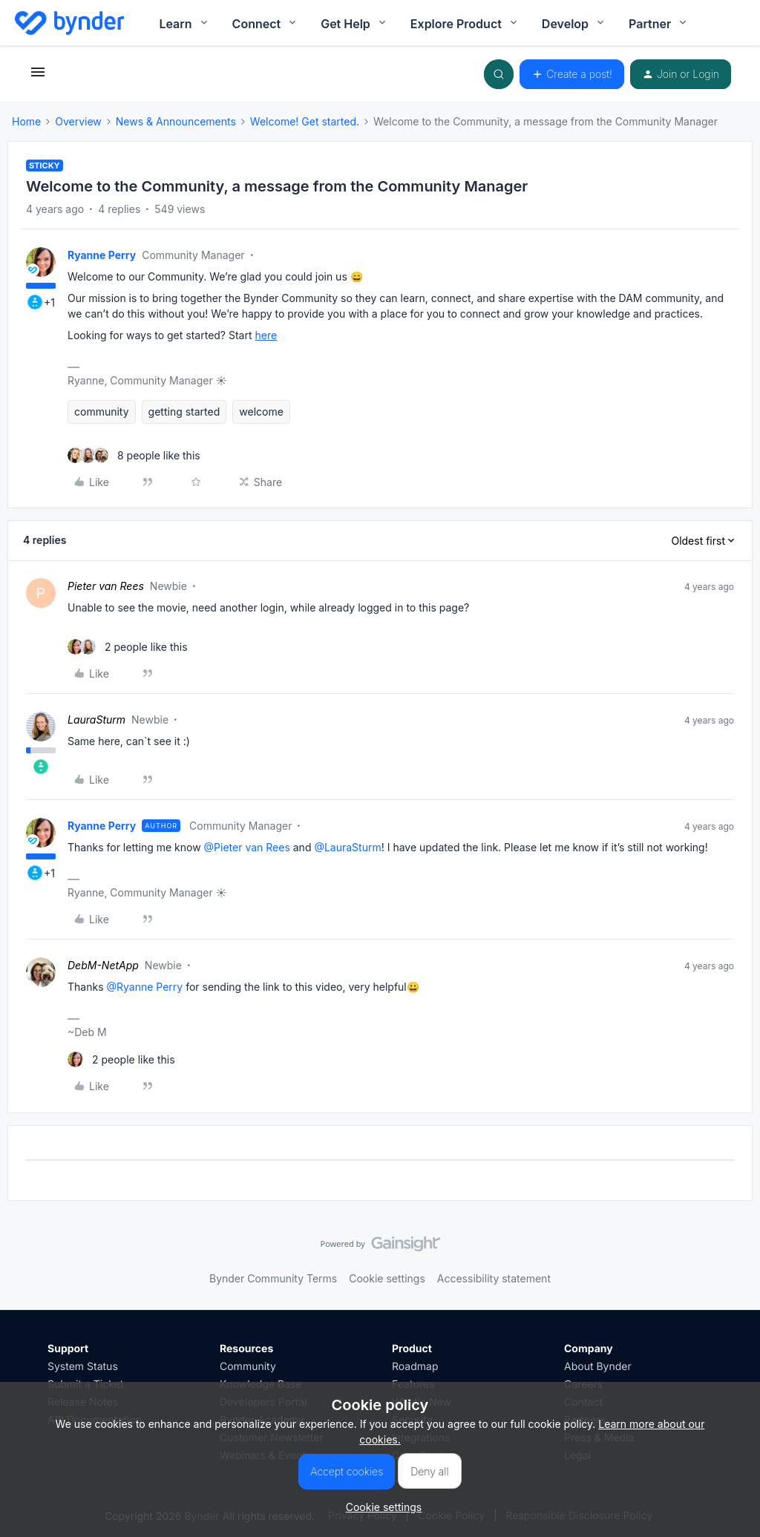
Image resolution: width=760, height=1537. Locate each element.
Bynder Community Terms (273, 1278)
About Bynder (598, 1366)
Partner (659, 24)
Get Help (354, 24)
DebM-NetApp (103, 965)
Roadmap (415, 1366)
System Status (83, 1366)
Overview (78, 121)
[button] (38, 77)
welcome (261, 411)
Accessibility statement (494, 1278)
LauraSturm (96, 719)
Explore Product (465, 24)
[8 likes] (134, 455)
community (101, 411)
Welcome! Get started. (304, 121)
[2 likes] (128, 647)
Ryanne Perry (102, 255)
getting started (184, 411)
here (266, 335)
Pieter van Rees (106, 586)
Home (26, 121)
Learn (184, 24)
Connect (265, 24)
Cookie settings (387, 1278)
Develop (574, 24)
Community (248, 1366)
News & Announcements (176, 121)
